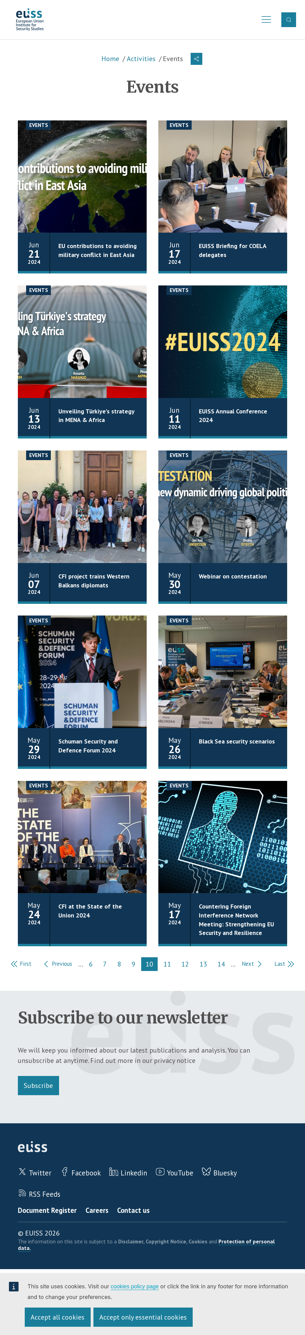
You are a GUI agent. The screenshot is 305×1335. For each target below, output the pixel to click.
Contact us (134, 1211)
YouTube (181, 1173)
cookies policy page (135, 1286)
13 (207, 965)
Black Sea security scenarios (237, 743)
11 (171, 965)
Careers (97, 1211)
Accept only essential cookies (143, 1317)
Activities (141, 60)
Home (110, 60)
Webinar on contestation (233, 578)
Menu (264, 20)
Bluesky (226, 1173)
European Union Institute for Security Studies (31, 20)
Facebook (86, 1173)
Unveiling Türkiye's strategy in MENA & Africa (96, 416)
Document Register (47, 1211)
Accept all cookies (57, 1317)
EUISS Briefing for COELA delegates (232, 251)
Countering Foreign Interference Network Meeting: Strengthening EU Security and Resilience (236, 920)
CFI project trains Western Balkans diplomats (94, 582)
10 (153, 965)
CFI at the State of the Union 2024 (90, 912)
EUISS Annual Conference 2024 (233, 416)
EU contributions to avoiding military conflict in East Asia (97, 251)
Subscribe (38, 1085)
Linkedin (134, 1173)
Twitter (40, 1173)
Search (288, 20)
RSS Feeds (45, 1194)
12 (189, 965)
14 (225, 965)
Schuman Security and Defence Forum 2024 (88, 747)
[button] (196, 60)
